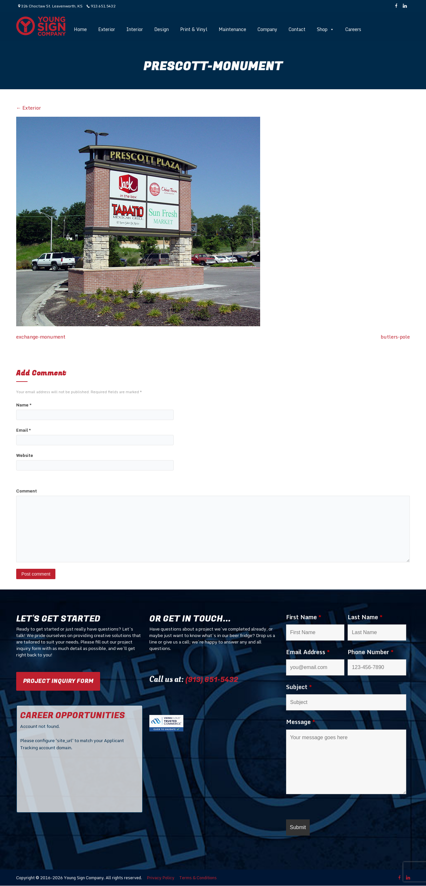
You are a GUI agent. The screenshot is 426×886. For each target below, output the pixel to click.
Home (80, 29)
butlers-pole (395, 337)
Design (161, 29)
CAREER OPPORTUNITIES (72, 715)
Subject (299, 687)
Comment (26, 491)
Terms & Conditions (198, 877)
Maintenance (232, 29)
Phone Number (371, 652)
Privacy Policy (160, 877)
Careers (353, 29)
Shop (325, 29)
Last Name (365, 617)
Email (23, 430)
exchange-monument (40, 337)
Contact (297, 29)
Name (23, 405)
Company (267, 29)
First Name (303, 617)
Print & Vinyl (193, 29)
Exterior (106, 29)
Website (24, 455)
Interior (134, 29)
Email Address (308, 652)
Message (300, 722)
